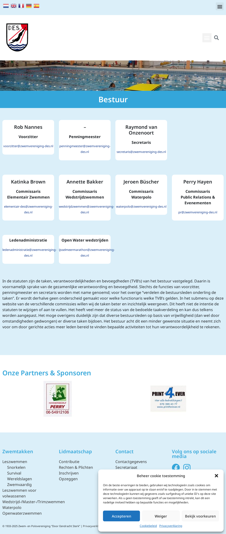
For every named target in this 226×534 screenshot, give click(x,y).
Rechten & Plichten (76, 467)
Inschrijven (69, 473)
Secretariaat (126, 467)
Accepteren (121, 516)
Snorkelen (16, 467)
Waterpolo (11, 507)
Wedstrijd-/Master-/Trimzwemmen (33, 501)
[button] (216, 475)
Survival (14, 473)
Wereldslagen (19, 478)
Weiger (161, 516)
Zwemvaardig (19, 484)
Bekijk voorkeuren (200, 516)
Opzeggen (68, 478)
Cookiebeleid (148, 526)
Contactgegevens (131, 461)
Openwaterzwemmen (22, 513)
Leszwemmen (14, 461)
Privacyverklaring (170, 526)
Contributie (69, 461)
